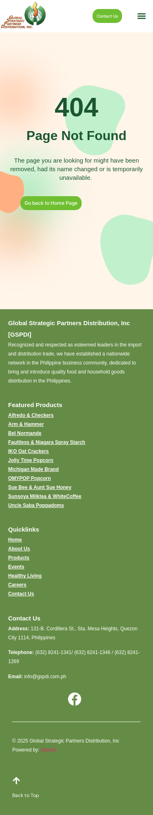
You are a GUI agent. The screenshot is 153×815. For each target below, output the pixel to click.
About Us (19, 549)
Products (18, 558)
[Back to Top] (16, 781)
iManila (48, 750)
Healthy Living (25, 576)
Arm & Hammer (26, 424)
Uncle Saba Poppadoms (36, 505)
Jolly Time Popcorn (30, 460)
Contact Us (21, 594)
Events (16, 567)
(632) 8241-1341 (53, 652)
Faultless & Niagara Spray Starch (46, 442)
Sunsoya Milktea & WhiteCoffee (44, 496)
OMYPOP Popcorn (29, 478)
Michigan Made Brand (33, 469)
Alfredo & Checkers (30, 415)
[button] (141, 16)
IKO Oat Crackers (28, 451)
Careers (17, 585)
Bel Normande (24, 433)
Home (15, 540)
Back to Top (25, 795)
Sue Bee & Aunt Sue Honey (39, 487)
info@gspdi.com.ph (45, 676)
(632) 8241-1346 (92, 652)
